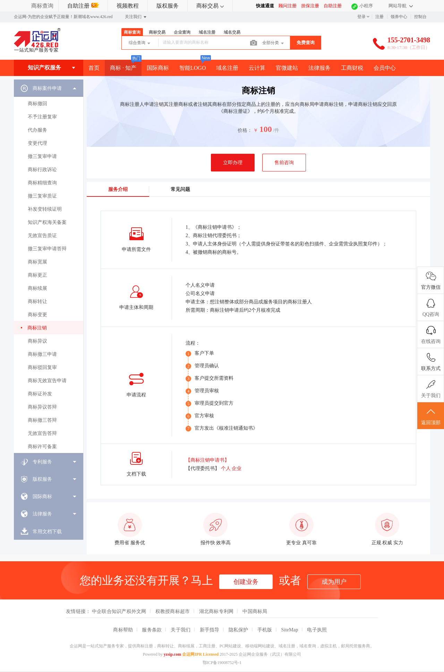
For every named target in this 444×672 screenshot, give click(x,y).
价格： (245, 130)
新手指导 (210, 629)
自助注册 (83, 6)
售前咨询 (284, 162)
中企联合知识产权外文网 (119, 611)
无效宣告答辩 (42, 433)
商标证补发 (40, 393)
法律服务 (319, 68)
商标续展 (37, 288)
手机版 (264, 629)
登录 (361, 16)
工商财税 (352, 68)
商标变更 (37, 314)
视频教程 (128, 6)
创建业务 (245, 581)
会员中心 (385, 68)
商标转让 (37, 301)
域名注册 (207, 32)
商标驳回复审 (42, 367)
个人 (226, 468)
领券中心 (399, 16)
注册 (379, 16)
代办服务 (37, 130)
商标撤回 (37, 103)
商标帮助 (123, 629)
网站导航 (400, 5)
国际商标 (158, 68)
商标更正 (37, 275)
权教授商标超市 (172, 611)
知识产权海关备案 (47, 222)
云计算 (257, 68)
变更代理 (37, 143)
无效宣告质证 (42, 235)
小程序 (366, 5)
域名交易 (232, 32)
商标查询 (42, 6)
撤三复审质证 (42, 196)
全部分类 (273, 43)
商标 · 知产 (123, 68)
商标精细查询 (42, 182)
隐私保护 (238, 629)
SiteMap (289, 629)
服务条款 (152, 629)
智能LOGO (192, 68)
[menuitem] (48, 266)
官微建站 (287, 68)
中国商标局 (254, 611)
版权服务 (167, 6)
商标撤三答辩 (42, 420)
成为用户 (334, 581)
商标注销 (37, 327)
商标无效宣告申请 (47, 380)
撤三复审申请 (42, 156)
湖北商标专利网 (216, 611)
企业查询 (182, 32)
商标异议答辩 (42, 407)
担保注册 (310, 5)
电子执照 (317, 629)
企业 (236, 468)
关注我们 (136, 17)
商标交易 (210, 6)
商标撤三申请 (42, 354)
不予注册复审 (42, 116)
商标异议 (37, 341)
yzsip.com (172, 654)
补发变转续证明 (45, 209)
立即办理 (232, 162)
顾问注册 (288, 5)
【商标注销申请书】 (207, 460)
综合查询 (140, 43)
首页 (94, 68)
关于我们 (180, 629)
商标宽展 (37, 261)
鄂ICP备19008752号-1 (222, 662)
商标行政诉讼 (42, 169)
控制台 (420, 16)
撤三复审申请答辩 (47, 248)
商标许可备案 (42, 446)
